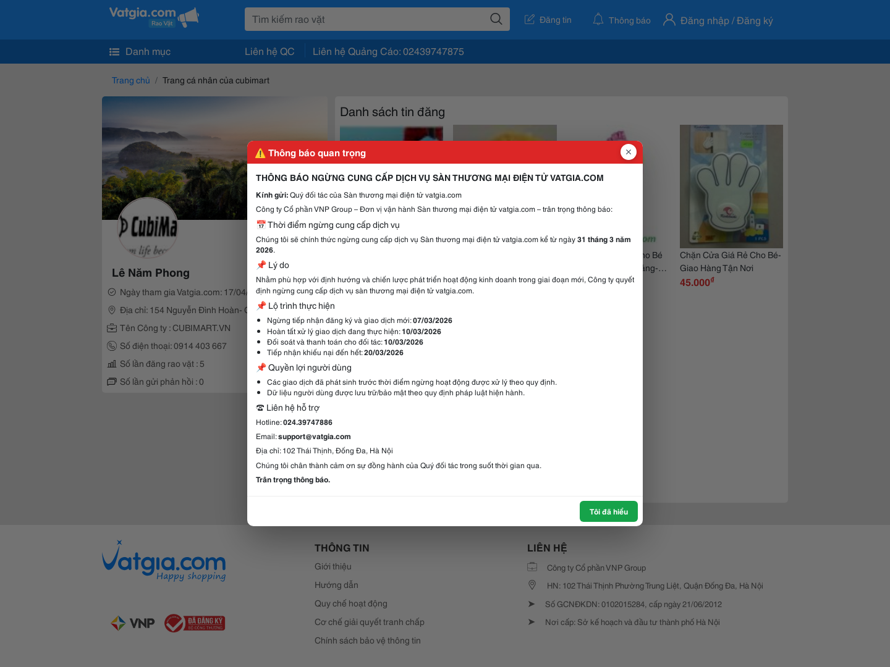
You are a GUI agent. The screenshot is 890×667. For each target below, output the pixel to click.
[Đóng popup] (629, 152)
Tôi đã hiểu (609, 511)
